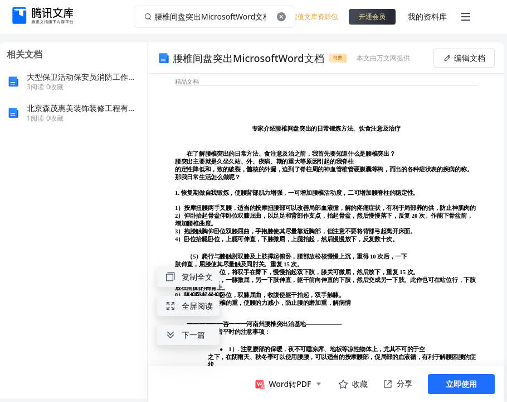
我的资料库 (427, 16)
